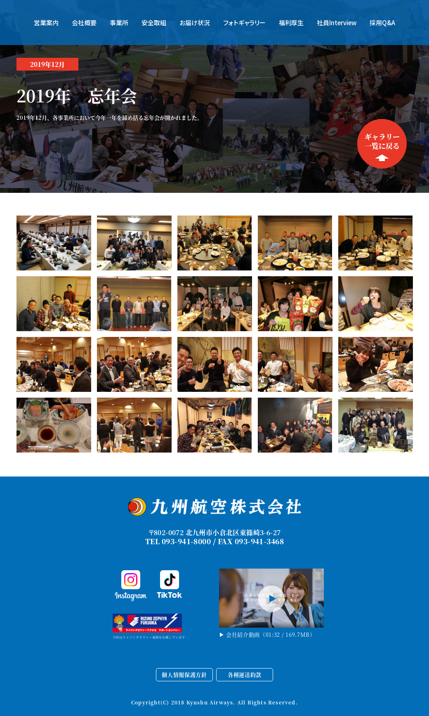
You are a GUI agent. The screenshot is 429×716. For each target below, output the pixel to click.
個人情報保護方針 (184, 674)
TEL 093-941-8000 (178, 541)
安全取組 (153, 22)
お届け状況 (194, 22)
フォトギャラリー (244, 22)
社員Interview (336, 22)
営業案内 (46, 22)
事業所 (119, 22)
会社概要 (84, 22)
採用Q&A (382, 22)
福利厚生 (291, 22)
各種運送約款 (245, 674)
